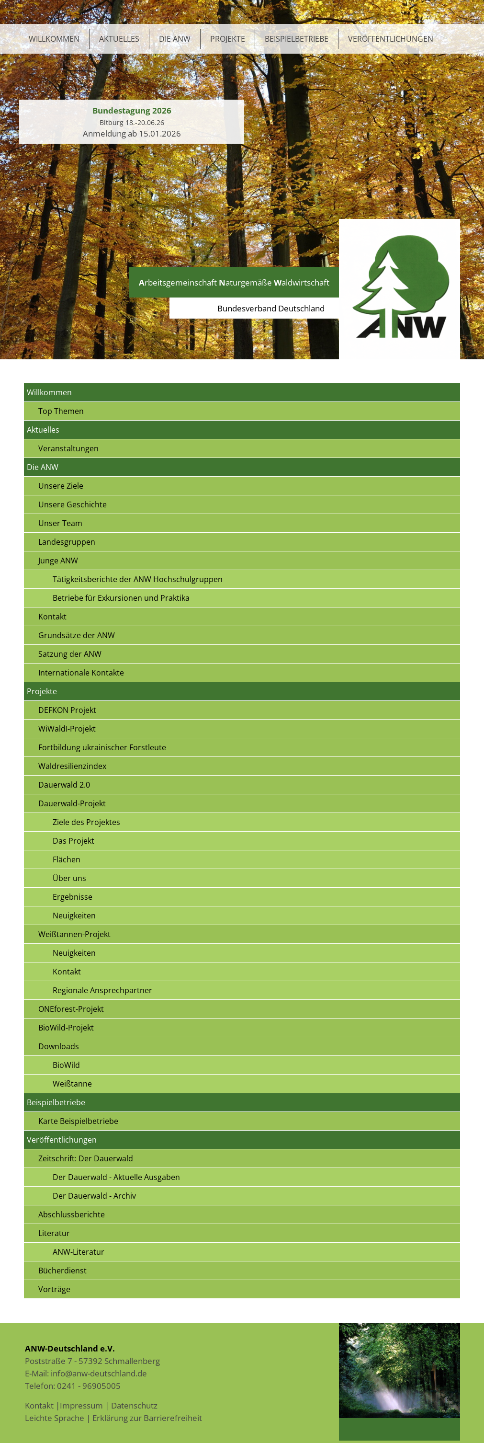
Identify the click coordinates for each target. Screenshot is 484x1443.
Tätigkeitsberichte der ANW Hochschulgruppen (138, 579)
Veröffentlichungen (390, 39)
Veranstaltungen (68, 448)
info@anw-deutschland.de (99, 1373)
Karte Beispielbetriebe (78, 1121)
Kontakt (52, 616)
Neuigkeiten (74, 915)
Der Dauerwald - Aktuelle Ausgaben (116, 1177)
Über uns (69, 878)
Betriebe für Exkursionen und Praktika (121, 598)
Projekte (227, 39)
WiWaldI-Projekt (67, 728)
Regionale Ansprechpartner (102, 990)
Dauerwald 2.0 (64, 784)
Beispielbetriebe (296, 39)
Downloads (58, 1046)
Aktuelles (119, 39)
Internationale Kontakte (81, 672)
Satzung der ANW (69, 654)
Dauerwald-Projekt (72, 803)
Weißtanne (72, 1083)
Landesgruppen (66, 542)
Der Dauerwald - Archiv (94, 1196)
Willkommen (54, 39)
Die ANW (175, 39)
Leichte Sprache (54, 1417)
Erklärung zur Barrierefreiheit (147, 1417)
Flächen (66, 859)
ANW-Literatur (78, 1252)
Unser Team (60, 523)
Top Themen (61, 411)
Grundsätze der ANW (76, 635)
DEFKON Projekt (67, 710)
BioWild (66, 1065)
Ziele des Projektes (86, 822)
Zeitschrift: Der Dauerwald (85, 1158)
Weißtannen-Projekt (74, 934)
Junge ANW (58, 560)
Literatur (54, 1233)
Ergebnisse (72, 897)
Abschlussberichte (71, 1214)
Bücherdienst (62, 1270)
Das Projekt (73, 841)
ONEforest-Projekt (71, 1009)
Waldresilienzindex (72, 766)
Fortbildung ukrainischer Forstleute (102, 747)
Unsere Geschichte (72, 504)
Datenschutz (134, 1405)
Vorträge (54, 1289)
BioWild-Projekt (66, 1027)
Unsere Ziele (60, 486)
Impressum (81, 1405)
